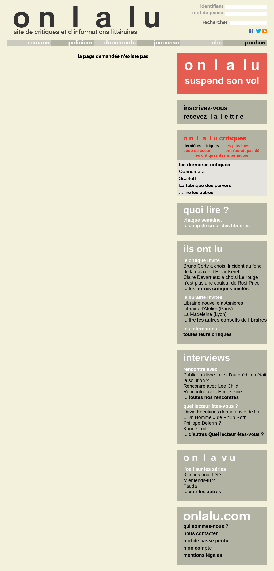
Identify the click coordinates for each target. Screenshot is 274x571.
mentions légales (202, 555)
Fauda (190, 486)
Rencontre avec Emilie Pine (212, 391)
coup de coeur (197, 150)
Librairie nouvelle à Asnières (213, 303)
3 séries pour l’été (202, 474)
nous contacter (200, 533)
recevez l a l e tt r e (213, 116)
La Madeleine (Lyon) (205, 314)
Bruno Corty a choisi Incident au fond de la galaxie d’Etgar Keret (222, 268)
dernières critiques (201, 146)
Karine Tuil (194, 428)
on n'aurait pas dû (242, 150)
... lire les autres (196, 192)
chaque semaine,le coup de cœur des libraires (216, 222)
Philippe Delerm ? (202, 423)
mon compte (197, 548)
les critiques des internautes (221, 155)
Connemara (192, 171)
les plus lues (237, 146)
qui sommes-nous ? (206, 526)
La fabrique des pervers (205, 185)
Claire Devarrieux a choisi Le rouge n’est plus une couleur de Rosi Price (221, 280)
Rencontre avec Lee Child (210, 386)
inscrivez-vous (205, 107)
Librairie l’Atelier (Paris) (208, 308)
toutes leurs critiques (207, 334)
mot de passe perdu (206, 540)
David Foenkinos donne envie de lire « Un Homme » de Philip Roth (222, 414)
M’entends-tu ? (199, 480)
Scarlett (187, 178)
